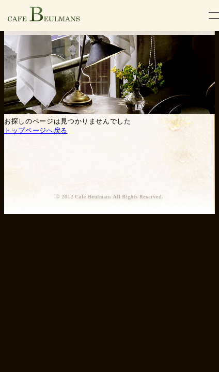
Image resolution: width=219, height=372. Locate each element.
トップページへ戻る (36, 130)
